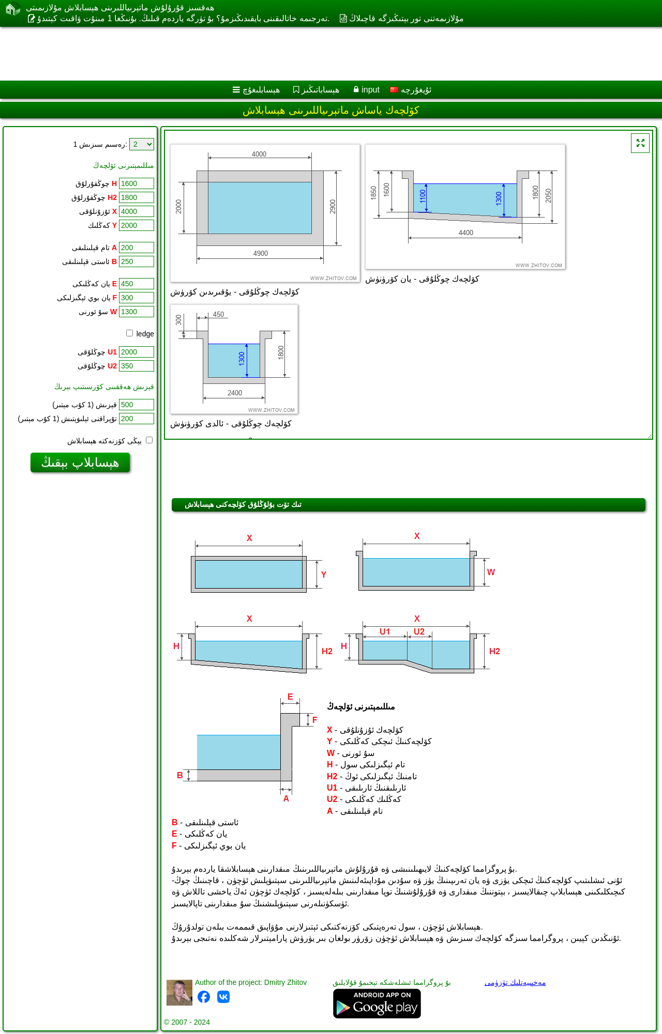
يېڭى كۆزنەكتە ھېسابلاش (110, 441)
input (371, 89)
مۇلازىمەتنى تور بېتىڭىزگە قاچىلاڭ (406, 18)
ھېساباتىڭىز (320, 89)
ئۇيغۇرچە (410, 89)
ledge (140, 334)
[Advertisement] (314, 53)
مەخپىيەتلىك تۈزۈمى (515, 982)
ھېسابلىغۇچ (261, 89)
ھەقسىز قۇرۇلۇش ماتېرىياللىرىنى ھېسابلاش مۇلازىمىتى (120, 7)
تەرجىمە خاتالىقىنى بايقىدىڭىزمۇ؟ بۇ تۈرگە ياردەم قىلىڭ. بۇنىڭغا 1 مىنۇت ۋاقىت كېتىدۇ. (183, 18)
